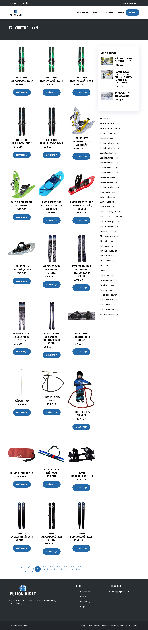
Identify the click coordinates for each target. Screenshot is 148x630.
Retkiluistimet (108, 255)
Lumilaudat (107, 206)
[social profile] (27, 3)
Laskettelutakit (109, 182)
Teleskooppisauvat (110, 295)
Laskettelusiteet (109, 167)
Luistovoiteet (107, 197)
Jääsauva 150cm (21, 400)
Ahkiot (105, 118)
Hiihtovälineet (108, 133)
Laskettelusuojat (109, 177)
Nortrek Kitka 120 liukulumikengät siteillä (51, 269)
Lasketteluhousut (110, 143)
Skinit (104, 270)
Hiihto (96, 12)
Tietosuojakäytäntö (118, 625)
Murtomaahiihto (109, 236)
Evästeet (104, 625)
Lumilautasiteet (109, 226)
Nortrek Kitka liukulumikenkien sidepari (81, 336)
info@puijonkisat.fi (130, 3)
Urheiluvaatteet (109, 309)
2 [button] (44, 569)
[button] (72, 569)
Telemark (106, 290)
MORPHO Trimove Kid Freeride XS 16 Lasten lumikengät (51, 205)
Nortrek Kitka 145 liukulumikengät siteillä (22, 336)
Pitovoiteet (106, 241)
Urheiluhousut (109, 299)
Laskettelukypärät (110, 148)
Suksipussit (107, 275)
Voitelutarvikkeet (109, 314)
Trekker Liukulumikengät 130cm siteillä (52, 536)
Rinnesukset (107, 260)
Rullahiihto (106, 265)
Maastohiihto (108, 231)
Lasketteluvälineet (110, 187)
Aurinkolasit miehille (110, 123)
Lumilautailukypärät (111, 211)
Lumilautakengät (110, 221)
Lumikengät (107, 202)
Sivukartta (133, 625)
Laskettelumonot (109, 158)
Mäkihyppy (109, 12)
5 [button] (65, 569)
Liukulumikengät (109, 192)
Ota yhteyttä (93, 625)
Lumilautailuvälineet (111, 216)
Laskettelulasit (108, 153)
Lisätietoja (21, 92)
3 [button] (51, 569)
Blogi (121, 12)
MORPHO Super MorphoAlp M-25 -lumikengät (81, 141)
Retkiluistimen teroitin (21, 472)
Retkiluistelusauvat (110, 251)
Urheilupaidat (108, 304)
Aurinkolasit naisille (110, 128)
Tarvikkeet (107, 285)
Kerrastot (106, 138)
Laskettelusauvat (109, 162)
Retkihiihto (106, 246)
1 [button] (37, 569)
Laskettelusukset (109, 172)
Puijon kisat (83, 12)
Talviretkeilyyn (109, 280)
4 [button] (58, 569)
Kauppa (132, 12)
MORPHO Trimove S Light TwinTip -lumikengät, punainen (81, 205)
